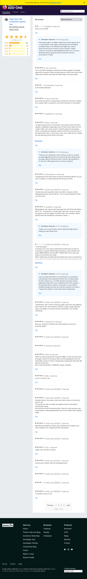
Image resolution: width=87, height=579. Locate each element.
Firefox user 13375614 (52, 337)
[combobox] (72, 11)
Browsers (68, 529)
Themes (15, 12)
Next (68, 505)
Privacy (4, 564)
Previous (50, 505)
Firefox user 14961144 (52, 474)
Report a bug (28, 554)
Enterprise (48, 536)
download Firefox (55, 2)
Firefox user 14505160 (52, 398)
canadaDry (48, 207)
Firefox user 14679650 (52, 389)
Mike (47, 376)
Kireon (47, 98)
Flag (36, 33)
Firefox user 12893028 (52, 491)
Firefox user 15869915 (52, 302)
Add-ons (26, 525)
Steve (47, 354)
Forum (25, 550)
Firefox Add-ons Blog (31, 532)
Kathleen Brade (18, 27)
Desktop (47, 529)
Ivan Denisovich (50, 174)
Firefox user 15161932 (52, 460)
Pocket (67, 543)
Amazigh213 (49, 321)
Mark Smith (14, 30)
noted (20, 569)
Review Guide (28, 557)
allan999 (48, 26)
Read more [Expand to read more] (38, 141)
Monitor (67, 539)
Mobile (46, 532)
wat (46, 68)
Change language (70, 568)
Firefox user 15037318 (52, 244)
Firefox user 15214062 (52, 438)
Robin (47, 122)
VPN (66, 532)
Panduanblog (49, 85)
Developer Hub (29, 539)
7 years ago (53, 376)
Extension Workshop (31, 536)
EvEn (47, 447)
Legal (20, 564)
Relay (66, 536)
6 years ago (56, 26)
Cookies (12, 564)
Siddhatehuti (49, 114)
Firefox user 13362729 (52, 189)
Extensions (6, 12)
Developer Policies (30, 543)
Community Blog (29, 547)
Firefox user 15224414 (52, 423)
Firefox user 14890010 (52, 482)
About (25, 529)
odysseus (48, 345)
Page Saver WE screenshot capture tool (17, 21)
